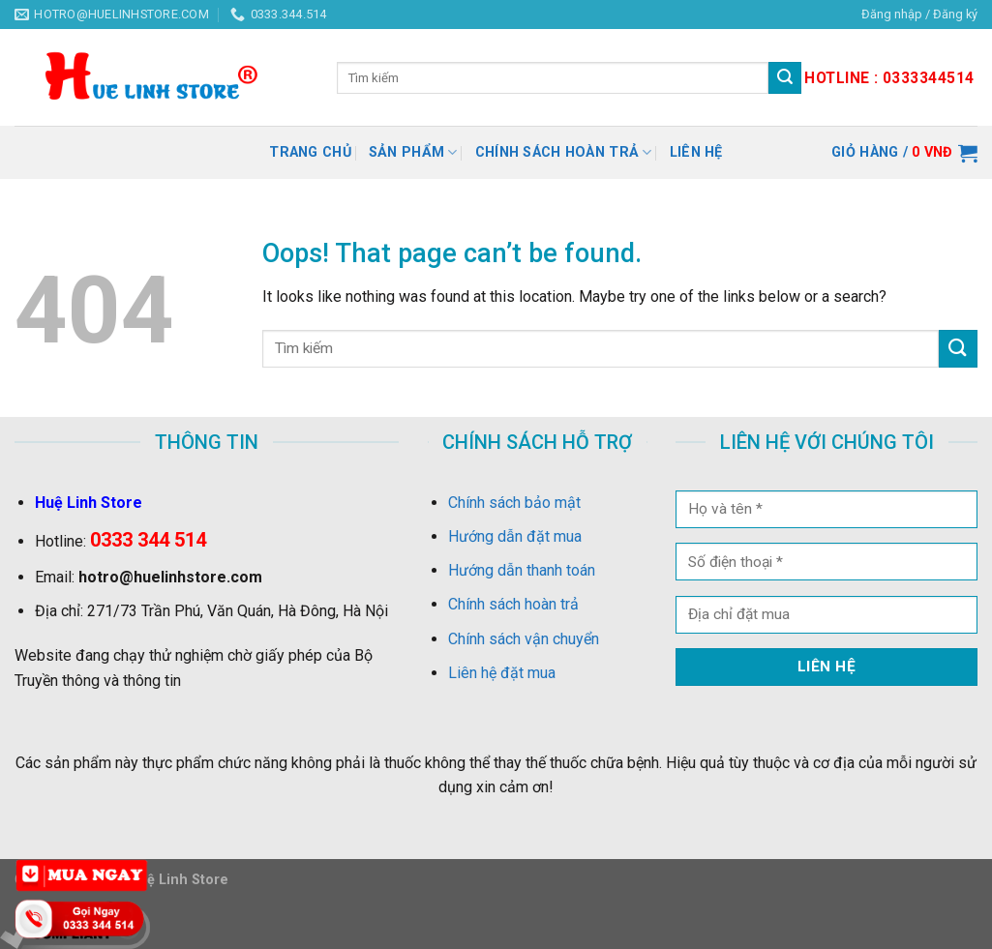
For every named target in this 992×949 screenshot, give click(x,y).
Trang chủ (310, 152)
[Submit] (958, 349)
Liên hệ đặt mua (502, 673)
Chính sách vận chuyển (523, 639)
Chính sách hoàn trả (563, 152)
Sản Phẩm (413, 152)
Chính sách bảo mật (514, 502)
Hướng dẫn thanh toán (521, 570)
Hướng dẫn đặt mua (515, 536)
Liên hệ (696, 152)
